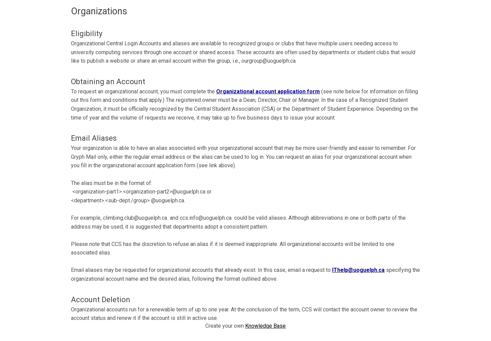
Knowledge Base (265, 326)
